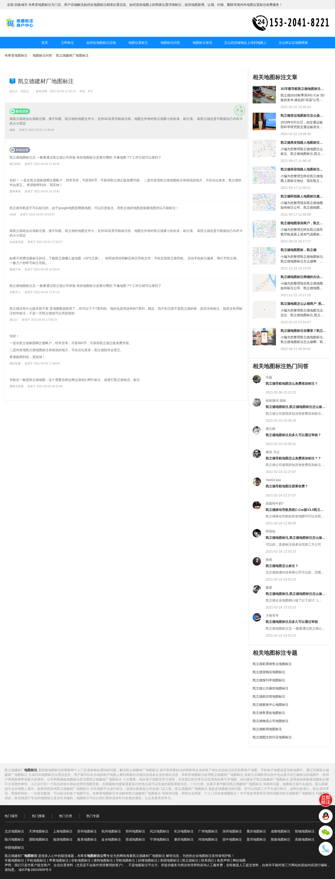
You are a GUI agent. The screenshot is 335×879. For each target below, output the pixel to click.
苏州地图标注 (87, 831)
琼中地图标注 (232, 839)
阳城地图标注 (305, 831)
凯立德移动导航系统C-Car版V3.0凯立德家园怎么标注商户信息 (295, 511)
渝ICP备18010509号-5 (35, 870)
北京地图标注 (14, 831)
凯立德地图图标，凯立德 (298, 250)
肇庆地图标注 (184, 839)
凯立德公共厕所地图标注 (270, 688)
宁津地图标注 (159, 839)
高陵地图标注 (305, 839)
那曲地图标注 (280, 839)
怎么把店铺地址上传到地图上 (245, 42)
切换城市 (20, 5)
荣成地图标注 (135, 839)
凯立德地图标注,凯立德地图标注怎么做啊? (294, 408)
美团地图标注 (170, 860)
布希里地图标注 (16, 55)
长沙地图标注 (184, 831)
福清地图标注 (63, 839)
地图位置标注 (138, 42)
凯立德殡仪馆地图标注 (269, 696)
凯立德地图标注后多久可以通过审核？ (293, 435)
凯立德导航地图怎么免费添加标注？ (292, 383)
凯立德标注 (190, 860)
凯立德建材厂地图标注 (72, 55)
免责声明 (223, 860)
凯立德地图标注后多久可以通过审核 (292, 622)
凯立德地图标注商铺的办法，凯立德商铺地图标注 (302, 278)
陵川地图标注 (14, 839)
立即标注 (67, 42)
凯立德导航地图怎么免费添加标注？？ (293, 458)
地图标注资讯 (202, 42)
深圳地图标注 (232, 831)
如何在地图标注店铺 (101, 42)
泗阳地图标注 (38, 839)
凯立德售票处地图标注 (269, 713)
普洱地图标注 (256, 839)
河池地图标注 (208, 839)
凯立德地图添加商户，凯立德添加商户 (302, 224)
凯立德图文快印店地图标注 (272, 737)
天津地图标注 (38, 831)
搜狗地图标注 (103, 860)
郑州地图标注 (135, 831)
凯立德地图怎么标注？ (282, 566)
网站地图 (239, 860)
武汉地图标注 (159, 831)
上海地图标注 (63, 831)
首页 (44, 42)
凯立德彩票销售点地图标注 (272, 664)
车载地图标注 (14, 860)
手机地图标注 (36, 860)
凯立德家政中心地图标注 (270, 704)
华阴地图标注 (14, 847)
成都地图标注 (280, 831)
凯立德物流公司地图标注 (270, 721)
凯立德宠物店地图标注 (269, 672)
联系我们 (207, 860)
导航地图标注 (125, 860)
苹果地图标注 (59, 860)
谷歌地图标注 (81, 860)
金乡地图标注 (111, 839)
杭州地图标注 (111, 831)
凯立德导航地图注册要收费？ (287, 486)
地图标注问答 (170, 42)
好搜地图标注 (147, 860)
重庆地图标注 (256, 831)
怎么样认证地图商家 (293, 42)
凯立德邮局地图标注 (267, 729)
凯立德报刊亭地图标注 (269, 680)
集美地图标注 (87, 839)
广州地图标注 (208, 831)
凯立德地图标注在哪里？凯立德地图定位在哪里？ (303, 332)
